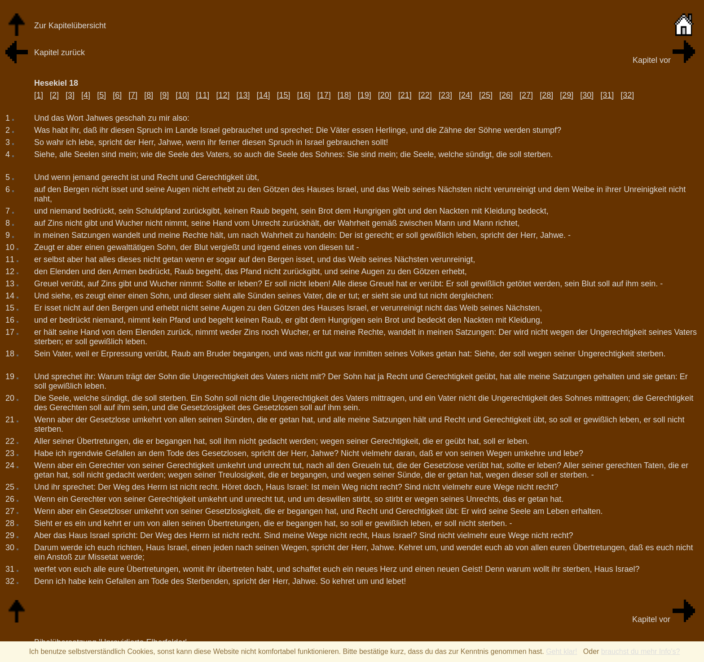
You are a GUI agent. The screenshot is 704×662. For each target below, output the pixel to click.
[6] (117, 95)
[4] (85, 95)
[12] (222, 95)
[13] (243, 95)
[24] (465, 95)
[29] (566, 95)
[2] (54, 95)
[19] (364, 95)
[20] (385, 95)
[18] (344, 95)
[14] (263, 95)
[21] (405, 95)
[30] (587, 95)
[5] (101, 95)
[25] (486, 95)
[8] (148, 95)
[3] (70, 95)
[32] (627, 95)
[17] (324, 95)
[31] (607, 95)
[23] (445, 95)
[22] (425, 95)
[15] (283, 95)
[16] (304, 95)
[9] (164, 95)
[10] (182, 95)
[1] (38, 95)
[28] (546, 95)
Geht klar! (561, 651)
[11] (202, 95)
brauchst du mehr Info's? (640, 651)
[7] (132, 95)
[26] (506, 95)
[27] (526, 95)
